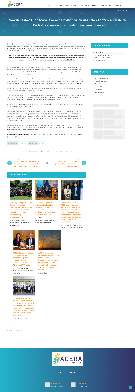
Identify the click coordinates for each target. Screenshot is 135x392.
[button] (118, 10)
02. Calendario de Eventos (103, 55)
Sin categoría (14, 225)
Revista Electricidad (20, 134)
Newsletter (47, 222)
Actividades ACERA (16, 222)
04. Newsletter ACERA (102, 61)
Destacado (39, 222)
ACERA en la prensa (18, 220)
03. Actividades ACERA (102, 58)
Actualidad (41, 143)
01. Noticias (99, 52)
